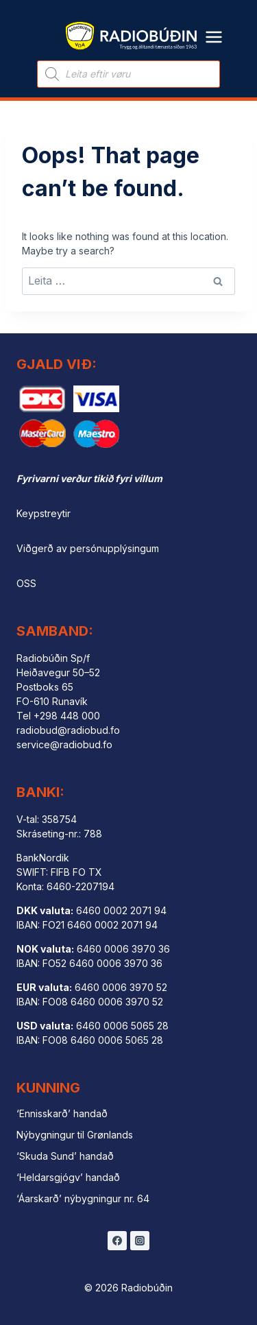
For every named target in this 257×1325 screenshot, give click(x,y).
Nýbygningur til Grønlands (74, 1135)
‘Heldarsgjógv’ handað (68, 1177)
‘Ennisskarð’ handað (62, 1113)
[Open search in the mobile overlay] (128, 74)
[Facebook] (117, 1240)
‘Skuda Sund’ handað (65, 1156)
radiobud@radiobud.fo (68, 730)
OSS (26, 583)
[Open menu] (214, 28)
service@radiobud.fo (64, 744)
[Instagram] (139, 1240)
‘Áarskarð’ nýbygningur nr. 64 (82, 1198)
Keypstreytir (43, 513)
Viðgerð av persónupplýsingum (87, 548)
